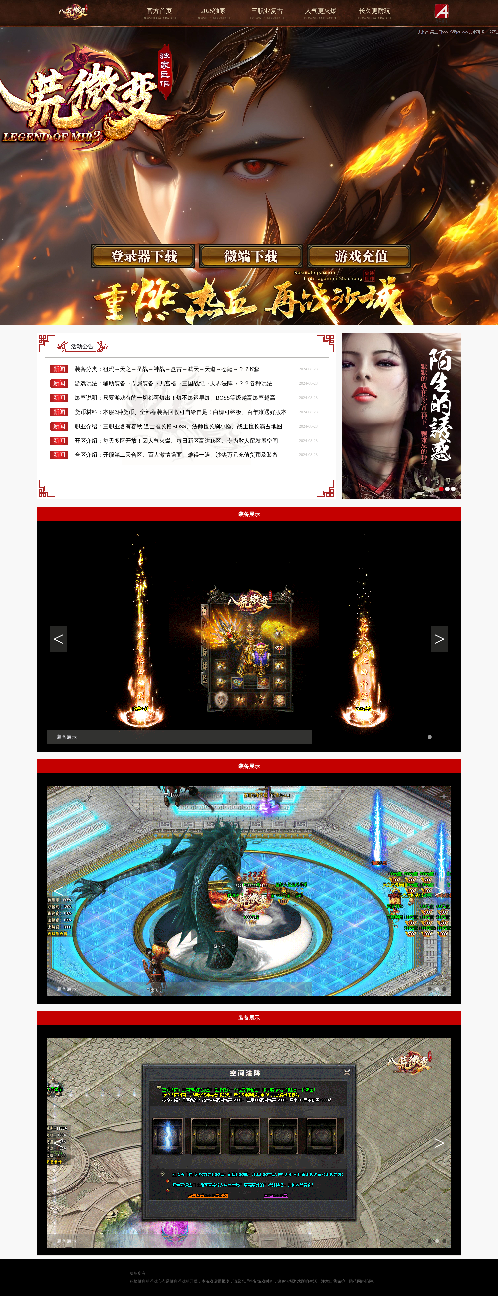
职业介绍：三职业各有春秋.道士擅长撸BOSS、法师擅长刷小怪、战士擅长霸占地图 (178, 426)
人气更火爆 (320, 14)
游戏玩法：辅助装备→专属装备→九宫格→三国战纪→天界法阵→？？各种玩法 (173, 383)
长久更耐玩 (374, 14)
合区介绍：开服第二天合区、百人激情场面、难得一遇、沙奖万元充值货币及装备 (176, 455)
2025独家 (213, 14)
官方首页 (159, 14)
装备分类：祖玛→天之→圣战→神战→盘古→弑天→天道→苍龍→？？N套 (167, 369)
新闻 (59, 369)
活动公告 (82, 346)
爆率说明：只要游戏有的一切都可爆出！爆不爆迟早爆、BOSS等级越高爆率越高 (175, 398)
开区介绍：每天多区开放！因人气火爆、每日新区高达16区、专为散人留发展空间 (176, 441)
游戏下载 (144, 256)
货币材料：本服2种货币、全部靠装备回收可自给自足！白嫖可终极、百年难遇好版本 (181, 412)
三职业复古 (267, 14)
